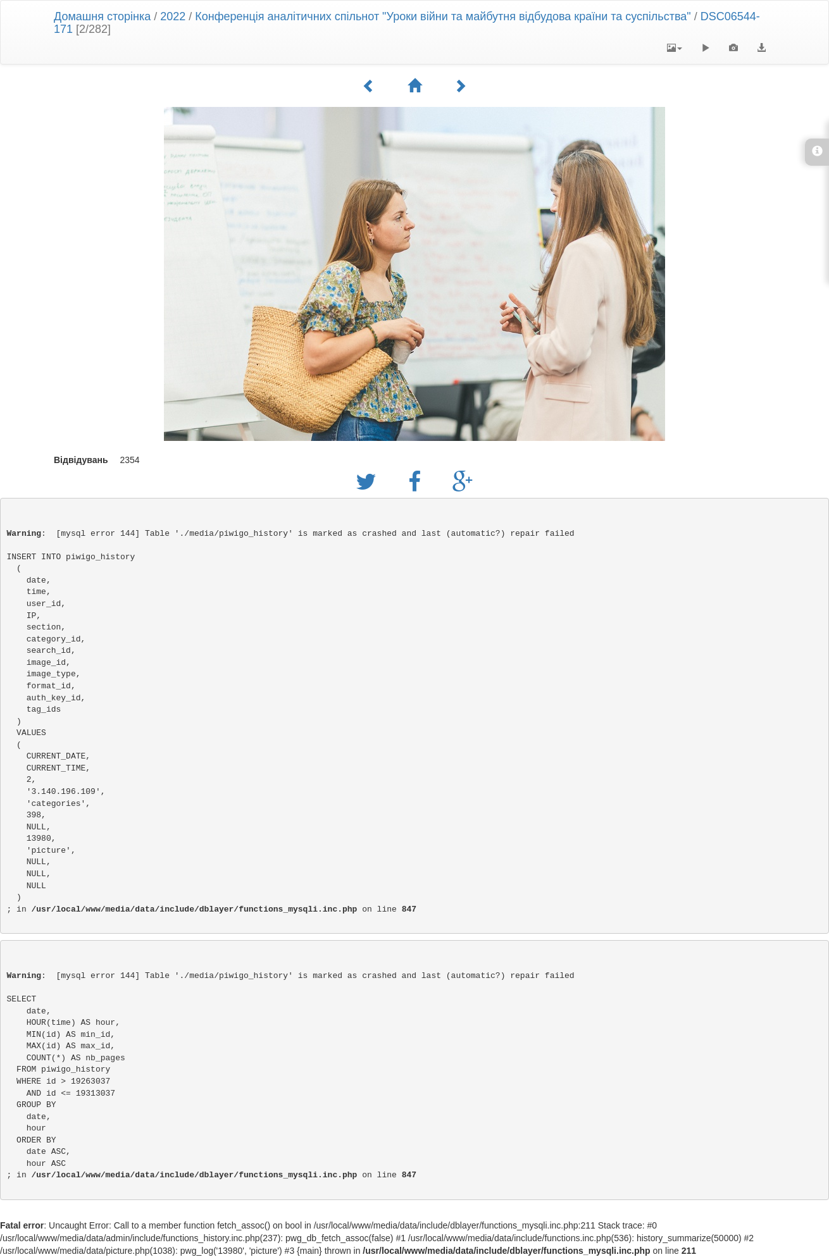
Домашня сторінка (102, 16)
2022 (172, 16)
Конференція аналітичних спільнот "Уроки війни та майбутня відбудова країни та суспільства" (442, 16)
